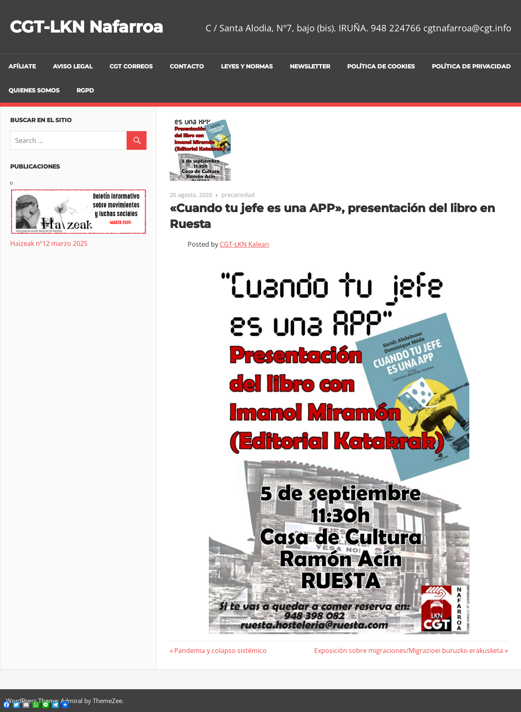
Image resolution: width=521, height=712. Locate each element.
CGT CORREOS (131, 66)
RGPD (85, 90)
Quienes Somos (34, 90)
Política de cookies (381, 66)
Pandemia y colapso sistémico (220, 650)
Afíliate (22, 66)
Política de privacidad (471, 66)
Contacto (187, 66)
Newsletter (310, 66)
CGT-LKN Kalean (244, 244)
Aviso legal (72, 66)
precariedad (238, 195)
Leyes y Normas (247, 66)
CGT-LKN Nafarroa (86, 27)
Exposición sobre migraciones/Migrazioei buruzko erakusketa (408, 650)
